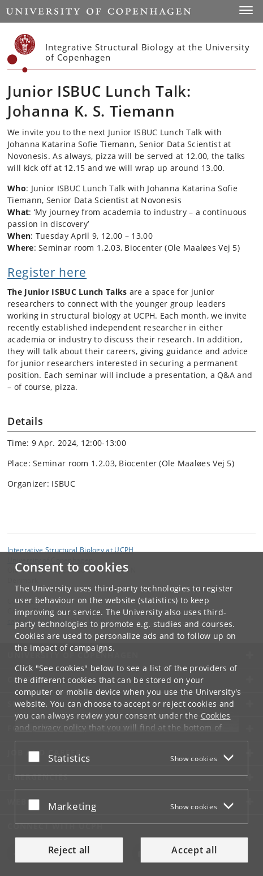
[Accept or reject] (36, 756)
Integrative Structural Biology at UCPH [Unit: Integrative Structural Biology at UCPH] (70, 549)
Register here (47, 272)
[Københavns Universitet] (21, 53)
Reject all (69, 850)
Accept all (194, 850)
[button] (246, 10)
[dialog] (131, 714)
